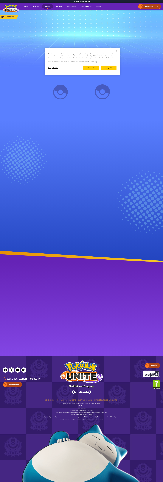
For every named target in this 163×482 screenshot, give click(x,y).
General (36, 6)
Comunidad (71, 6)
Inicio (26, 6)
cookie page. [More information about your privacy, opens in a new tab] (94, 62)
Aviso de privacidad (68, 400)
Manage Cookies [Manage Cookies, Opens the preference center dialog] (53, 68)
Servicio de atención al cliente (105, 400)
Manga (98, 6)
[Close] (116, 51)
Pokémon (47, 7)
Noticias (59, 6)
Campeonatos (86, 6)
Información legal (85, 400)
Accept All (109, 68)
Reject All (91, 68)
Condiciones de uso (52, 400)
